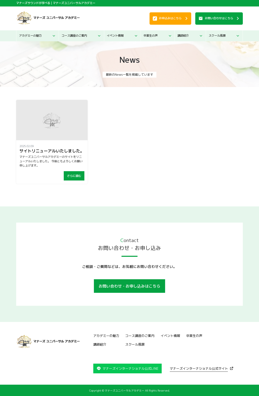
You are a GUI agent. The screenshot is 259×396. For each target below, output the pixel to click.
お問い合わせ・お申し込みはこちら (129, 286)
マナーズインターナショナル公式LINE (130, 368)
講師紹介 (183, 36)
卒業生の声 (150, 36)
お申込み (170, 18)
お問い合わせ (219, 18)
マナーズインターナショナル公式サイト (199, 368)
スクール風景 (217, 36)
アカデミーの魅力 (30, 36)
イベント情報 (115, 36)
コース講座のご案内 (74, 36)
